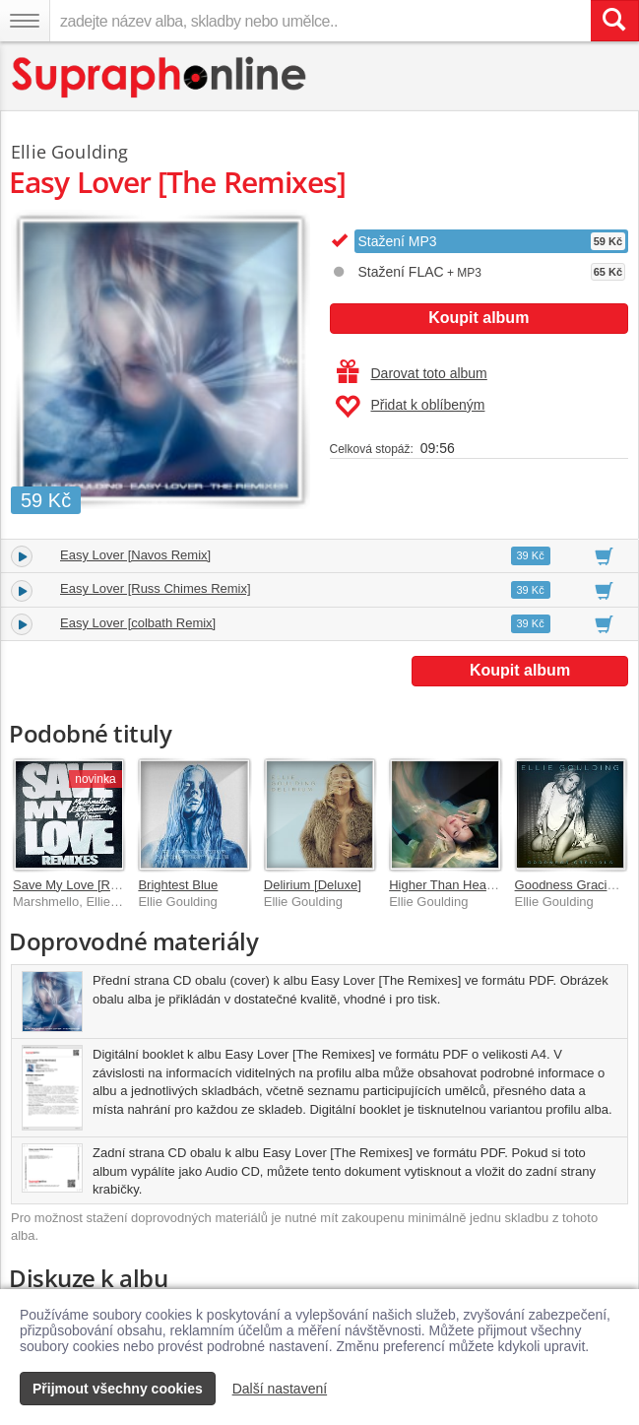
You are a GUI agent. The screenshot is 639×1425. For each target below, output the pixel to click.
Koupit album (478, 317)
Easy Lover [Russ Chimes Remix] (155, 588)
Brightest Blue (178, 884)
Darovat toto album (412, 373)
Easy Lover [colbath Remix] (138, 622)
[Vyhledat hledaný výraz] (614, 20)
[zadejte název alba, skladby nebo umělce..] (320, 20)
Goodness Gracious (571, 884)
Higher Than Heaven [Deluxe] (473, 884)
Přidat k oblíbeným (410, 407)
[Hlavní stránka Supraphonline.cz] (160, 77)
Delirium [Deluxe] (312, 884)
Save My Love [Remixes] (84, 884)
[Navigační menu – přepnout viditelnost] (24, 20)
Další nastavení (280, 1388)
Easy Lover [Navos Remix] (135, 555)
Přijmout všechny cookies (117, 1388)
